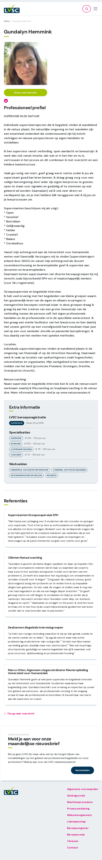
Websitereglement (79, 815)
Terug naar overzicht (19, 713)
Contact (72, 847)
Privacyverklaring (78, 808)
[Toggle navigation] (95, 8)
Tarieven (72, 841)
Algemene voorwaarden (82, 789)
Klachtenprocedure (80, 802)
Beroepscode (76, 834)
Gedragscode (76, 795)
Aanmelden (82, 770)
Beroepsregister (78, 828)
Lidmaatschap (76, 821)
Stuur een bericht (25, 92)
